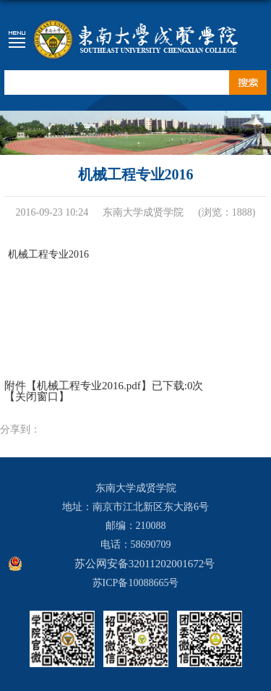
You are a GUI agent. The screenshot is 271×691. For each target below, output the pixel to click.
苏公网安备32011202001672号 (144, 563)
